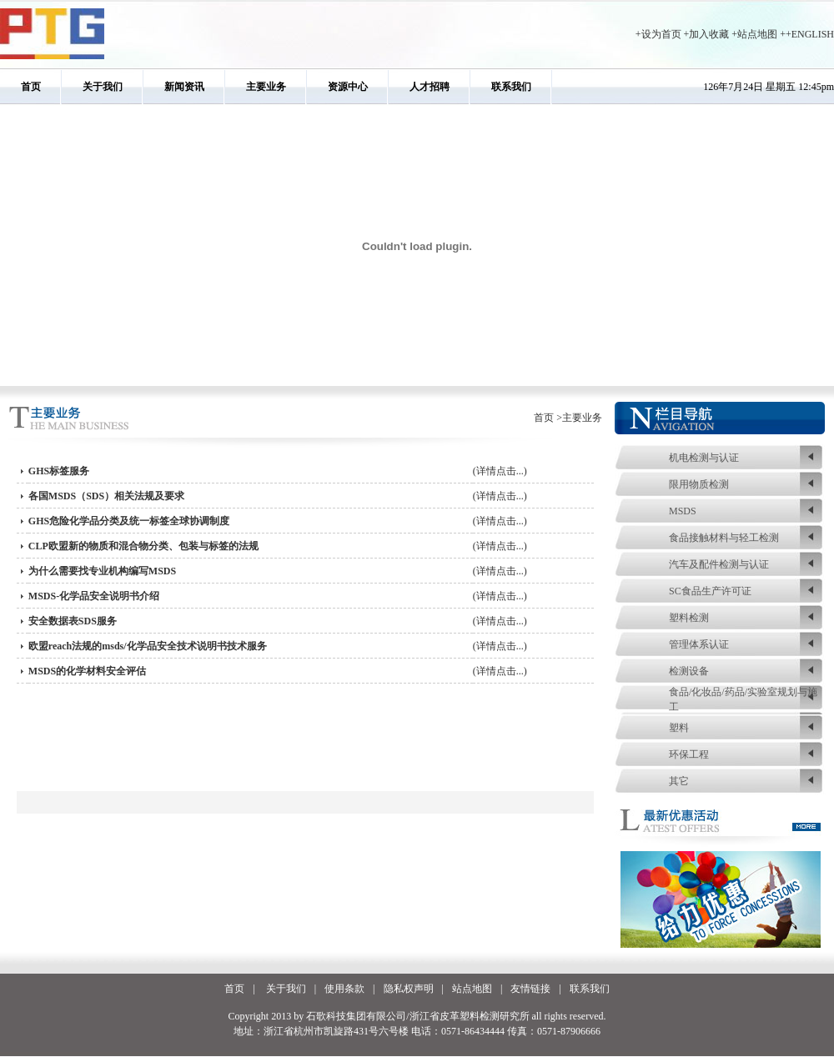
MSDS (682, 511)
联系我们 (511, 87)
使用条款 (344, 988)
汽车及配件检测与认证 (719, 564)
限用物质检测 (699, 484)
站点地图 (757, 34)
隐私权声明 (409, 988)
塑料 (679, 728)
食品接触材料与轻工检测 (724, 538)
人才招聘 (429, 87)
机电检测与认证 (704, 457)
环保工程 (689, 754)
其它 (679, 781)
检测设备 (689, 671)
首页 (31, 87)
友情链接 (530, 988)
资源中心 (348, 87)
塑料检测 (689, 618)
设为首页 (661, 34)
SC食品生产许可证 (710, 591)
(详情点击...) (500, 471)
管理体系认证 (699, 644)
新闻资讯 (184, 87)
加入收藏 (709, 34)
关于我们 (103, 87)
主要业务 (266, 87)
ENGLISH (812, 34)
